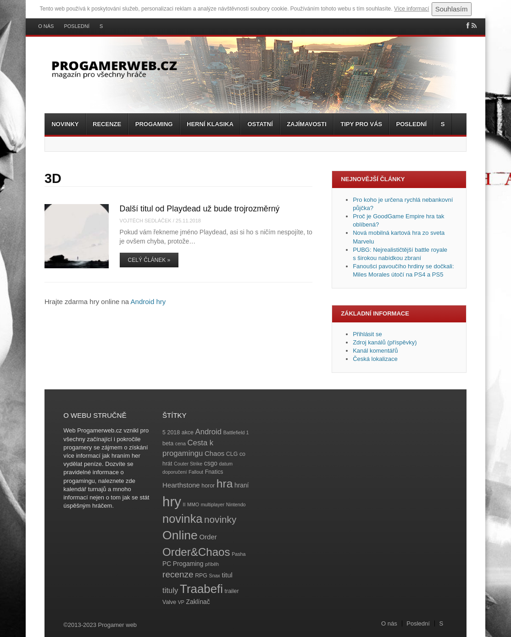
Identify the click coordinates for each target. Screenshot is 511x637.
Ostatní (259, 124)
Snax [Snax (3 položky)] (214, 575)
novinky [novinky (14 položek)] (220, 519)
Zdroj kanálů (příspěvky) (385, 342)
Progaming (154, 124)
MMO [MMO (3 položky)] (193, 504)
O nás (46, 26)
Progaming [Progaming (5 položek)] (188, 563)
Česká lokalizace (375, 358)
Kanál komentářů (375, 350)
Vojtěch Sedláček (146, 220)
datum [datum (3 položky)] (226, 463)
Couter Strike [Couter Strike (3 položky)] (188, 463)
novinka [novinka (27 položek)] (182, 518)
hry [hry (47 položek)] (171, 501)
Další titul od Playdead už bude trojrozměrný (200, 208)
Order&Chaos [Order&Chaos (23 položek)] (196, 552)
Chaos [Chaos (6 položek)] (214, 453)
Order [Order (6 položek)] (208, 537)
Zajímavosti (306, 124)
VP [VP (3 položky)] (181, 602)
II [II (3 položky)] (184, 504)
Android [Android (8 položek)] (208, 431)
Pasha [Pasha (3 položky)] (238, 554)
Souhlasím (451, 9)
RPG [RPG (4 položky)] (201, 575)
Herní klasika (210, 124)
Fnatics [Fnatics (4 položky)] (214, 472)
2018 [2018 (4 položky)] (173, 432)
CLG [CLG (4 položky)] (232, 454)
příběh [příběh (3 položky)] (212, 564)
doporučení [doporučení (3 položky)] (174, 472)
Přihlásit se (367, 334)
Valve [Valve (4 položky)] (169, 602)
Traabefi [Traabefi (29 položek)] (201, 588)
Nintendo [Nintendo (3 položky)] (236, 504)
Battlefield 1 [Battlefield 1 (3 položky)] (236, 432)
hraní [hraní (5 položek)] (241, 485)
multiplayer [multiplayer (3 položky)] (213, 504)
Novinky (64, 124)
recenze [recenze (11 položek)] (177, 574)
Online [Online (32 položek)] (180, 535)
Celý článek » (149, 260)
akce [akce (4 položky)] (188, 432)
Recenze (107, 124)
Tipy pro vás (361, 124)
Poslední (76, 26)
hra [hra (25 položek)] (225, 483)
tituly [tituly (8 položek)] (170, 590)
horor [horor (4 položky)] (208, 485)
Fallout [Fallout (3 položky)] (196, 472)
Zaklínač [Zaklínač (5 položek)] (198, 601)
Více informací (411, 9)
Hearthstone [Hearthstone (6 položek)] (181, 485)
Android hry (148, 301)
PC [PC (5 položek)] (166, 563)
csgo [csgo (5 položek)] (210, 463)
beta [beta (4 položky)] (167, 443)
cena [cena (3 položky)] (180, 443)
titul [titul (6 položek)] (227, 575)
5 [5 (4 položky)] (164, 432)
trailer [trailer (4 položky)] (232, 591)
